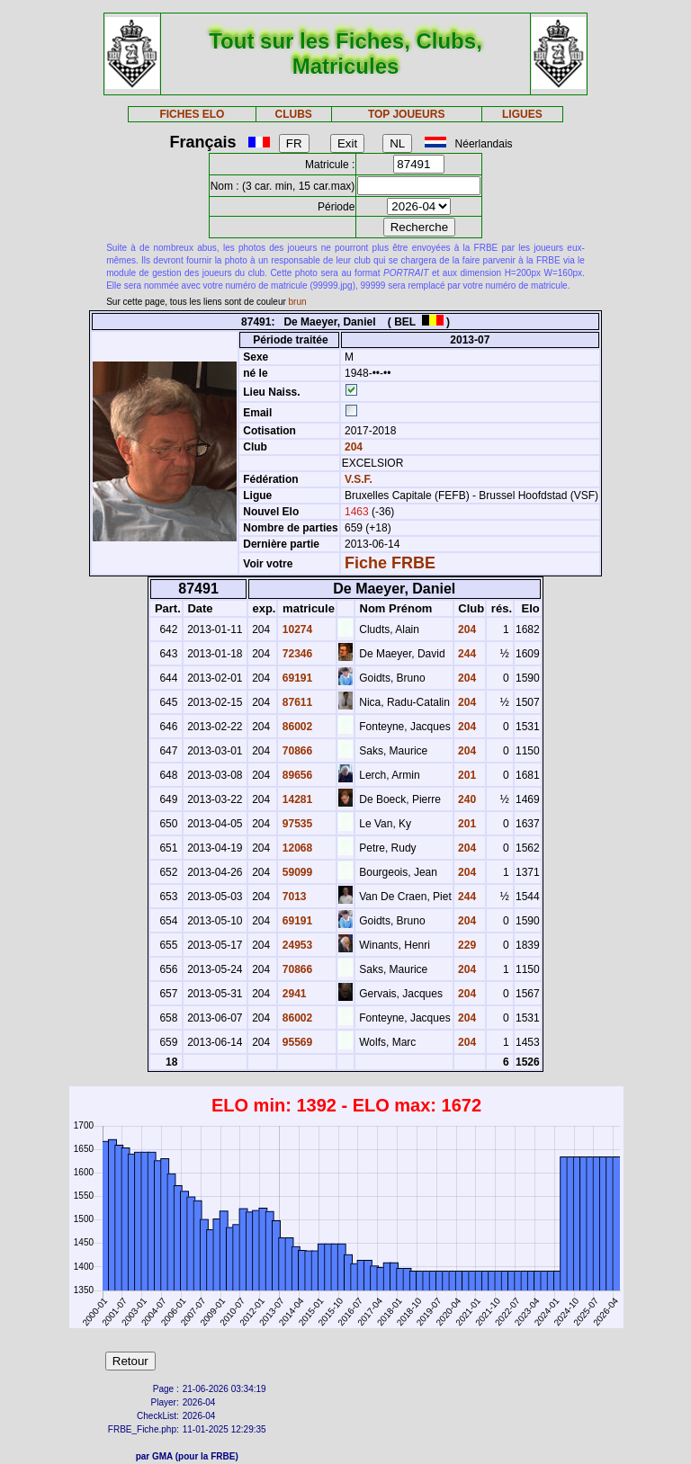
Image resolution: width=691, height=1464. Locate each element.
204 (352, 447)
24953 (295, 945)
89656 (295, 775)
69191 (295, 678)
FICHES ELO (191, 114)
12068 (295, 848)
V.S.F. (358, 479)
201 (465, 775)
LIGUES (522, 114)
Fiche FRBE (390, 563)
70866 (295, 751)
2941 (292, 993)
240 (465, 799)
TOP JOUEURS (406, 114)
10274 (295, 629)
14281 (295, 799)
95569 (295, 1042)
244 (465, 653)
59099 (295, 872)
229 (465, 945)
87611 (295, 702)
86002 (295, 726)
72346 (295, 653)
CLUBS (292, 114)
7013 (292, 896)
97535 (295, 823)
